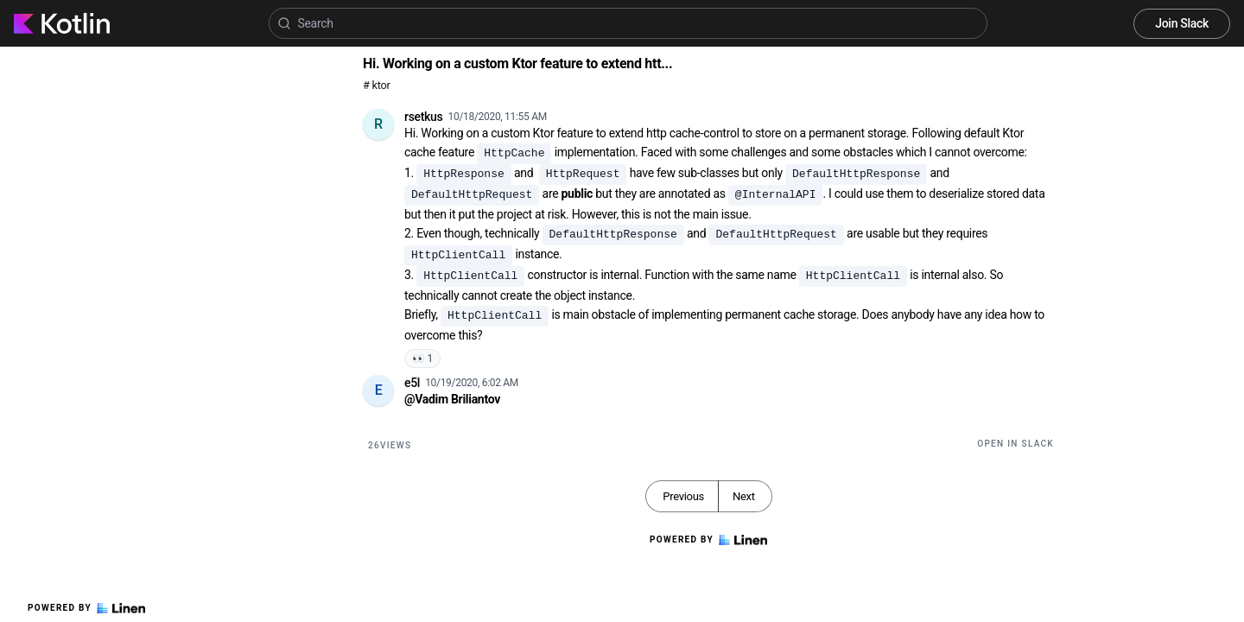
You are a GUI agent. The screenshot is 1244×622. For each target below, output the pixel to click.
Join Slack (1182, 23)
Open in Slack (1015, 443)
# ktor (376, 85)
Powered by (86, 608)
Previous (683, 496)
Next (744, 496)
